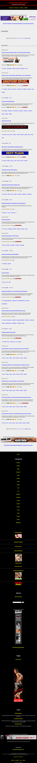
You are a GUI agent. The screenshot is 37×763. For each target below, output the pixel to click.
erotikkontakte (14, 323)
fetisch (8, 134)
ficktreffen (18, 228)
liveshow (17, 357)
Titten (18, 513)
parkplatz (10, 113)
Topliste (26, 7)
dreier (9, 212)
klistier (29, 134)
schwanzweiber (9, 68)
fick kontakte (22, 245)
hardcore (21, 160)
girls (7, 282)
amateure (5, 194)
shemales (17, 68)
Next (27, 38)
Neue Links (11, 7)
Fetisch (6, 328)
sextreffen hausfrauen (21, 300)
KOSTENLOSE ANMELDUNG (18, 647)
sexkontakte (29, 194)
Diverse (6, 143)
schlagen (11, 341)
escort (4, 282)
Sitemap (12, 760)
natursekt (18, 134)
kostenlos (22, 228)
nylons (3, 137)
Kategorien (17, 760)
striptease (25, 160)
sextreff (8, 194)
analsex (3, 113)
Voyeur (18, 519)
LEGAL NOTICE (16, 756)
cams (4, 357)
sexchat (15, 160)
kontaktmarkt (24, 194)
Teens (18, 509)
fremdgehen (19, 323)
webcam (10, 357)
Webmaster (18, 522)
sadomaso (14, 134)
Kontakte (6, 97)
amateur (4, 160)
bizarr (8, 341)
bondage (22, 134)
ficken (6, 228)
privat (4, 422)
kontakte (4, 134)
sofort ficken (10, 110)
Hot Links (21, 7)
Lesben (18, 500)
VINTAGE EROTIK (18, 723)
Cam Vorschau (18, 659)
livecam (12, 160)
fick (4, 228)
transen (4, 68)
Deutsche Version (18, 566)
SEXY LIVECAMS (18, 596)
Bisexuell (18, 472)
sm (16, 341)
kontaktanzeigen (8, 323)
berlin (9, 282)
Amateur (6, 250)
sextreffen (5, 263)
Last (29, 38)
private (26, 228)
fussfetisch (25, 110)
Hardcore (18, 494)
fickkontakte (10, 228)
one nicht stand (15, 110)
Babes (18, 468)
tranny (26, 68)
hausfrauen (30, 110)
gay (15, 212)
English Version (18, 563)
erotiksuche (19, 194)
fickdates (6, 113)
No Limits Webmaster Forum (18, 749)
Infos (21, 760)
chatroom (21, 357)
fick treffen (17, 245)
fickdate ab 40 (14, 300)
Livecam (18, 503)
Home (18, 454)
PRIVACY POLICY (20, 756)
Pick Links (17, 7)
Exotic (18, 481)
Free (18, 487)
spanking (25, 134)
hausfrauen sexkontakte (7, 300)
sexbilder (14, 68)
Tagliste (24, 760)
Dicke (18, 475)
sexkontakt (5, 110)
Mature (18, 506)
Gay (18, 490)
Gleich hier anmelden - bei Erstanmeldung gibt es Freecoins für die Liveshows (18, 23)
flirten (23, 323)
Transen (18, 516)
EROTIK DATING (18, 713)
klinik (32, 134)
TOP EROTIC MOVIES (18, 718)
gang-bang (12, 212)
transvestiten (22, 68)
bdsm (11, 134)
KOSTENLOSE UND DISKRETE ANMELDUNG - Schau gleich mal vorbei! (18, 445)
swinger (4, 212)
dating (12, 194)
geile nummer (21, 110)
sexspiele (3, 92)
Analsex (18, 465)
